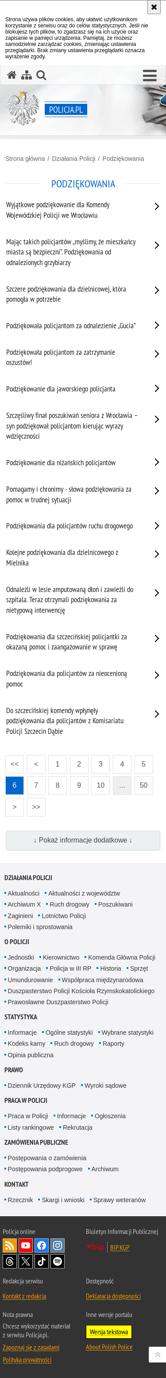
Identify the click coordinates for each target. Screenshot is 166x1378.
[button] (150, 76)
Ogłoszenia (110, 1116)
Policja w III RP (70, 968)
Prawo (13, 1069)
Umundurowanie (30, 979)
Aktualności (24, 893)
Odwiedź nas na (26, 1245)
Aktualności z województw (84, 893)
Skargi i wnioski (63, 1199)
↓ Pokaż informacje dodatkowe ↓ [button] (83, 840)
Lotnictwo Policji (64, 915)
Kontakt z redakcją (24, 1295)
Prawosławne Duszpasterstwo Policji (58, 1002)
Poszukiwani (115, 904)
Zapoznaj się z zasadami (31, 1347)
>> (33, 804)
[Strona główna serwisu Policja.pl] (12, 74)
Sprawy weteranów (119, 1199)
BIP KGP (119, 1247)
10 (100, 785)
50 (144, 785)
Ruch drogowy (69, 904)
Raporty (113, 1043)
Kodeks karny (27, 1043)
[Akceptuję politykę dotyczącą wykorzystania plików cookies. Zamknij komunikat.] (154, 7)
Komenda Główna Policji (121, 957)
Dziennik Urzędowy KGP (42, 1085)
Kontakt (16, 1184)
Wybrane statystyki (128, 1032)
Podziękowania (123, 158)
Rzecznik (20, 1199)
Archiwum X (24, 904)
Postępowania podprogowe (45, 1169)
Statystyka (20, 1016)
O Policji (16, 941)
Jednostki (21, 957)
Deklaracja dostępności (113, 1295)
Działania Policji (73, 158)
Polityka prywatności (27, 1359)
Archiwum (105, 1169)
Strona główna (25, 158)
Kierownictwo (61, 957)
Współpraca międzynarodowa (102, 979)
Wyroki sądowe (106, 1085)
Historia (110, 968)
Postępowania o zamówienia (47, 1158)
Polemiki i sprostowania (40, 926)
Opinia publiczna (31, 1055)
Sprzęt (139, 968)
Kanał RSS (10, 1245)
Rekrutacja (78, 1127)
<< (12, 761)
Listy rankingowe (31, 1127)
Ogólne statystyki (69, 1032)
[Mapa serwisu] (26, 74)
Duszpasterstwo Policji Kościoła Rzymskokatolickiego (81, 991)
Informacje (22, 1032)
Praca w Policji (25, 1100)
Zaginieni (20, 915)
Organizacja (24, 968)
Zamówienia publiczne (36, 1142)
